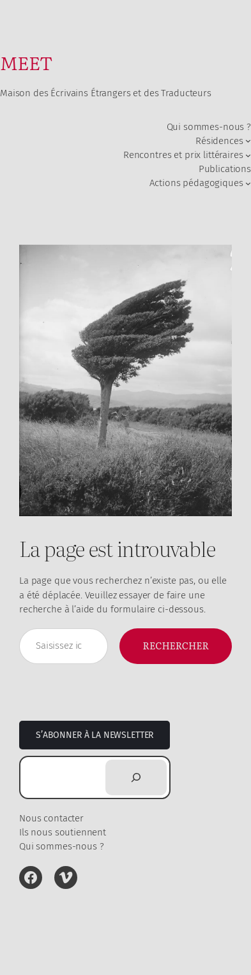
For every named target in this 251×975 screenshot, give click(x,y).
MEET (26, 62)
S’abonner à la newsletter (94, 735)
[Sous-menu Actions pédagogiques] (248, 183)
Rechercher (175, 646)
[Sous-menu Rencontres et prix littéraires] (248, 154)
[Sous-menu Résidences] (248, 140)
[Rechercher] (136, 777)
